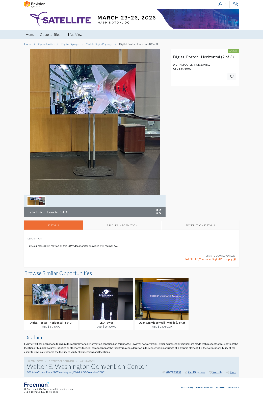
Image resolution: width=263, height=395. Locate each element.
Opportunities (50, 34)
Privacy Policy (187, 387)
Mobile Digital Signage (99, 44)
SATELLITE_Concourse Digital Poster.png (210, 259)
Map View (75, 34)
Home (30, 34)
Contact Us (220, 387)
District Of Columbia (61, 361)
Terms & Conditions (204, 387)
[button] (223, 4)
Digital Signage (70, 44)
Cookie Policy (233, 387)
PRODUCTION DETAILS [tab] (200, 225)
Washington (87, 361)
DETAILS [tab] (53, 225)
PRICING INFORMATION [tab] (122, 225)
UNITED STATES (35, 361)
